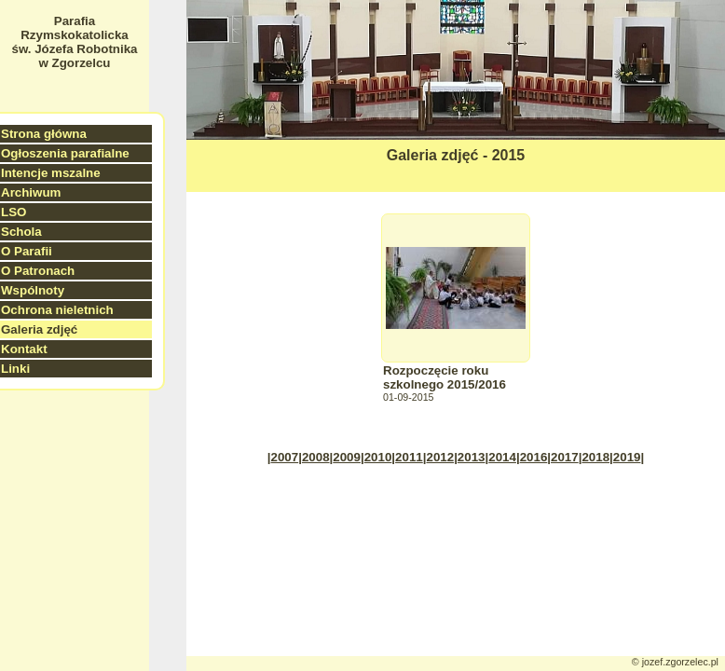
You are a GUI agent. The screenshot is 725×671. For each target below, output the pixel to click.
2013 (472, 457)
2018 (595, 457)
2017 (565, 457)
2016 (534, 457)
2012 (440, 457)
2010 (378, 457)
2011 (409, 457)
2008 (316, 457)
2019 (627, 457)
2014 (502, 457)
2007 (285, 457)
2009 (347, 457)
